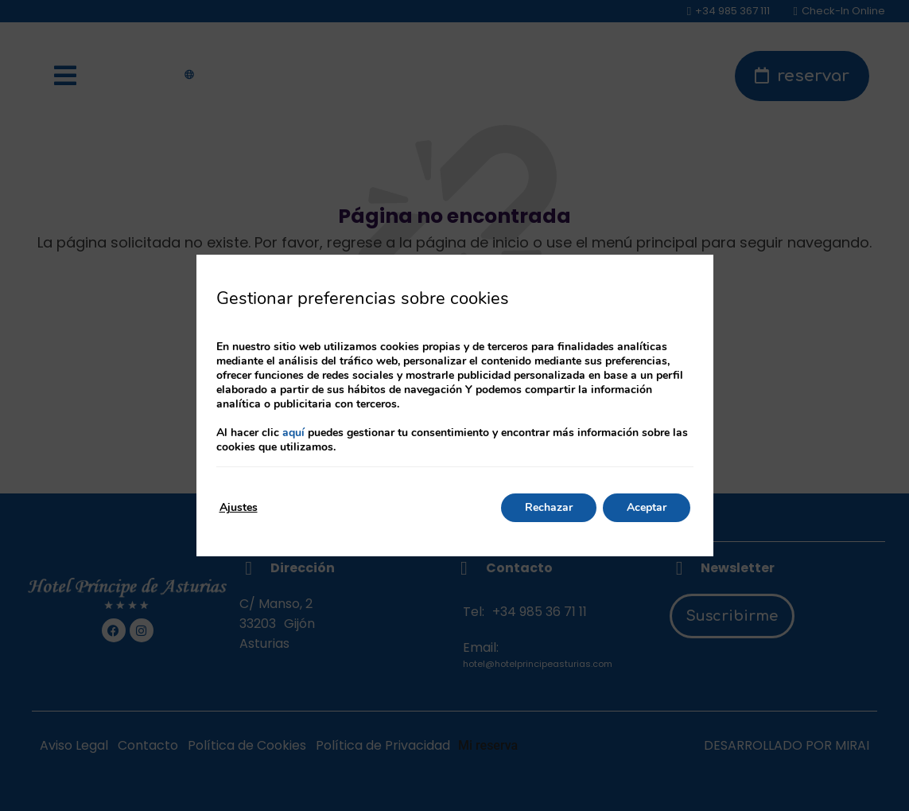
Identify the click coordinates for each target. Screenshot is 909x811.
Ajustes (238, 507)
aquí (293, 432)
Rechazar (549, 507)
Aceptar (646, 507)
